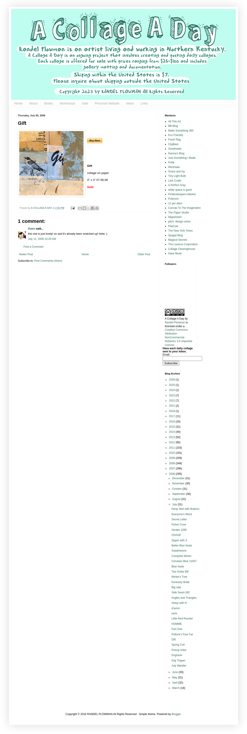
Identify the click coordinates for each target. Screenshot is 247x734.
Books (48, 103)
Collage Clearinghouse (181, 249)
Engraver (177, 655)
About (33, 103)
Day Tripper (178, 660)
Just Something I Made (182, 157)
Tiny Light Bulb (177, 176)
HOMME (177, 623)
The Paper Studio (178, 212)
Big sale (176, 587)
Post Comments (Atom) (48, 260)
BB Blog (173, 126)
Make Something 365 (180, 130)
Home (18, 103)
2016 (172, 421)
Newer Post (26, 254)
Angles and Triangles (184, 597)
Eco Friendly (175, 135)
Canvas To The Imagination (184, 207)
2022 (172, 400)
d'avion (176, 608)
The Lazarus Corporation (183, 244)
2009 (172, 458)
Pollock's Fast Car (182, 634)
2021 (172, 405)
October (177, 488)
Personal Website (107, 103)
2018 (172, 411)
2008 (172, 463)
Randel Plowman (175, 322)
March (176, 688)
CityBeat (173, 144)
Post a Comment (33, 246)
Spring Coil (178, 644)
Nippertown (175, 217)
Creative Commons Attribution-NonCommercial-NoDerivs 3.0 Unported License (178, 337)
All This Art (174, 121)
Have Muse (175, 253)
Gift (174, 639)
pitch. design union (179, 221)
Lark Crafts (174, 180)
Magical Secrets (177, 239)
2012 (172, 442)
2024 (172, 390)
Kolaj (171, 162)
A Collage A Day (174, 318)
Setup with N (179, 602)
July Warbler (179, 665)
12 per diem (175, 203)
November (178, 483)
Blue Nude (178, 566)
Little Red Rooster (182, 618)
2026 (172, 379)
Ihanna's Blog (176, 153)
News (130, 103)
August (176, 499)
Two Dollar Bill (180, 571)
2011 (172, 447)
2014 (172, 431)
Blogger (176, 714)
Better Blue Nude (182, 545)
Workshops (67, 103)
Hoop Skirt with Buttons (185, 508)
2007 (172, 468)
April (175, 682)
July (175, 504)
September (179, 494)
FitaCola (173, 226)
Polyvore (173, 198)
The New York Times (180, 230)
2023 (172, 395)
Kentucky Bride (181, 582)
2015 (172, 426)
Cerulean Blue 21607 (184, 561)
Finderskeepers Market (182, 194)
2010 (172, 452)
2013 (172, 437)
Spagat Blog (175, 235)
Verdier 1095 (179, 529)
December (178, 478)
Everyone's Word (182, 514)
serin (174, 613)
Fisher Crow (179, 524)
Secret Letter (179, 519)
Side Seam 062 (181, 592)
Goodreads (174, 148)
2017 (172, 416)
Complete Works (181, 556)
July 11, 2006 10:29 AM (42, 238)
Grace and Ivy (176, 171)
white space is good (180, 189)
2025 (172, 385)
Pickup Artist (179, 650)
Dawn (31, 228)
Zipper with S (179, 540)
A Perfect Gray (177, 185)
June (175, 672)
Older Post (144, 254)
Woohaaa (174, 167)
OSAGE (176, 535)
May (175, 677)
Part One (177, 629)
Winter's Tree (179, 576)
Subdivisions (179, 550)
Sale (85, 103)
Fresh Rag (174, 139)
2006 (172, 473)
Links (144, 103)
